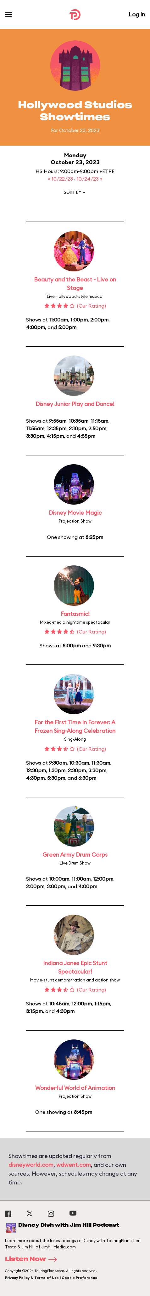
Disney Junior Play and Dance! (75, 404)
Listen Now (33, 1259)
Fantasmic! (75, 613)
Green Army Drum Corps (75, 854)
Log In (137, 14)
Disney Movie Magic (75, 512)
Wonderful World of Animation (75, 1087)
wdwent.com (73, 1164)
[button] (75, 194)
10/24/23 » (90, 179)
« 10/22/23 (61, 179)
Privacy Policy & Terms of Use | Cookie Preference (51, 1278)
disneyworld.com (30, 1164)
